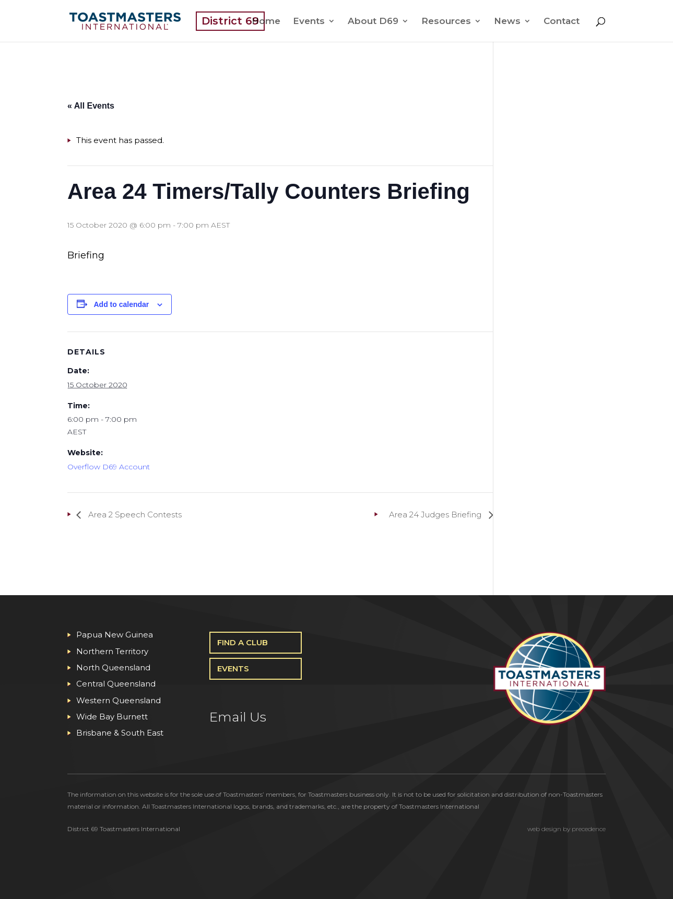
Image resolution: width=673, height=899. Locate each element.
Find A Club (242, 642)
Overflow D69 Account (108, 466)
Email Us (237, 717)
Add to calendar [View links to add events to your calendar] (121, 304)
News (507, 21)
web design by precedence (566, 829)
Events (309, 21)
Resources (446, 21)
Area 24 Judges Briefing (436, 514)
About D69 (373, 21)
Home (266, 21)
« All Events (90, 105)
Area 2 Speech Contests (134, 514)
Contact (562, 21)
